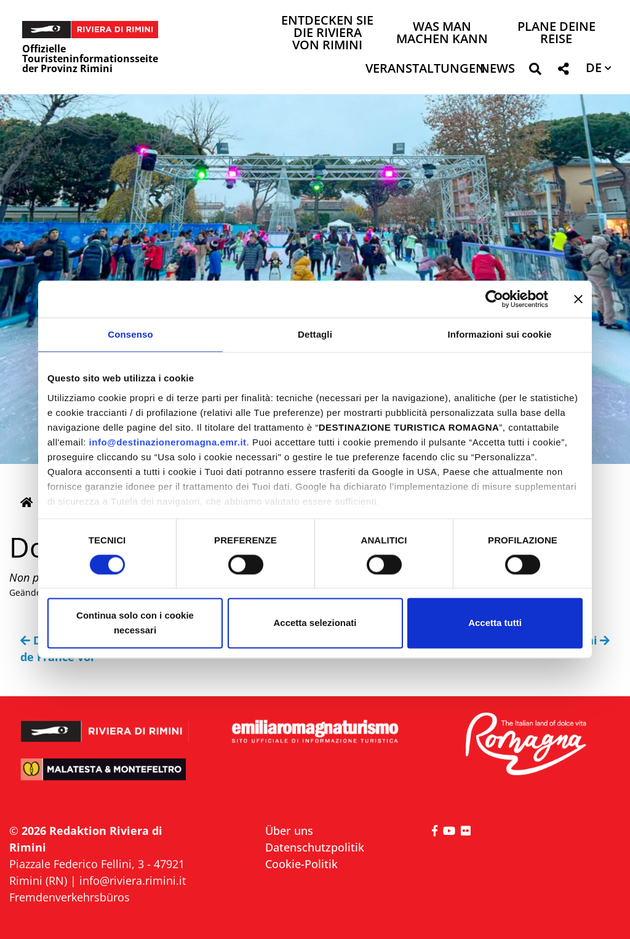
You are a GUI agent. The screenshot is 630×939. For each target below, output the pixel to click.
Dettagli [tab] (315, 334)
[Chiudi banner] (578, 299)
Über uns (289, 830)
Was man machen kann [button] (442, 33)
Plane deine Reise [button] (556, 33)
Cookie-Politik (301, 863)
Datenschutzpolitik (314, 847)
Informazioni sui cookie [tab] (500, 334)
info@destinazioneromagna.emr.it (168, 442)
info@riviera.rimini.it (132, 880)
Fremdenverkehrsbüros (69, 897)
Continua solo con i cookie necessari (135, 623)
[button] (535, 71)
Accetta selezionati (314, 623)
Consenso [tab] (130, 334)
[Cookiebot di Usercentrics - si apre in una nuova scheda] (494, 299)
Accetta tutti (495, 623)
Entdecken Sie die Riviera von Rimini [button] (327, 33)
